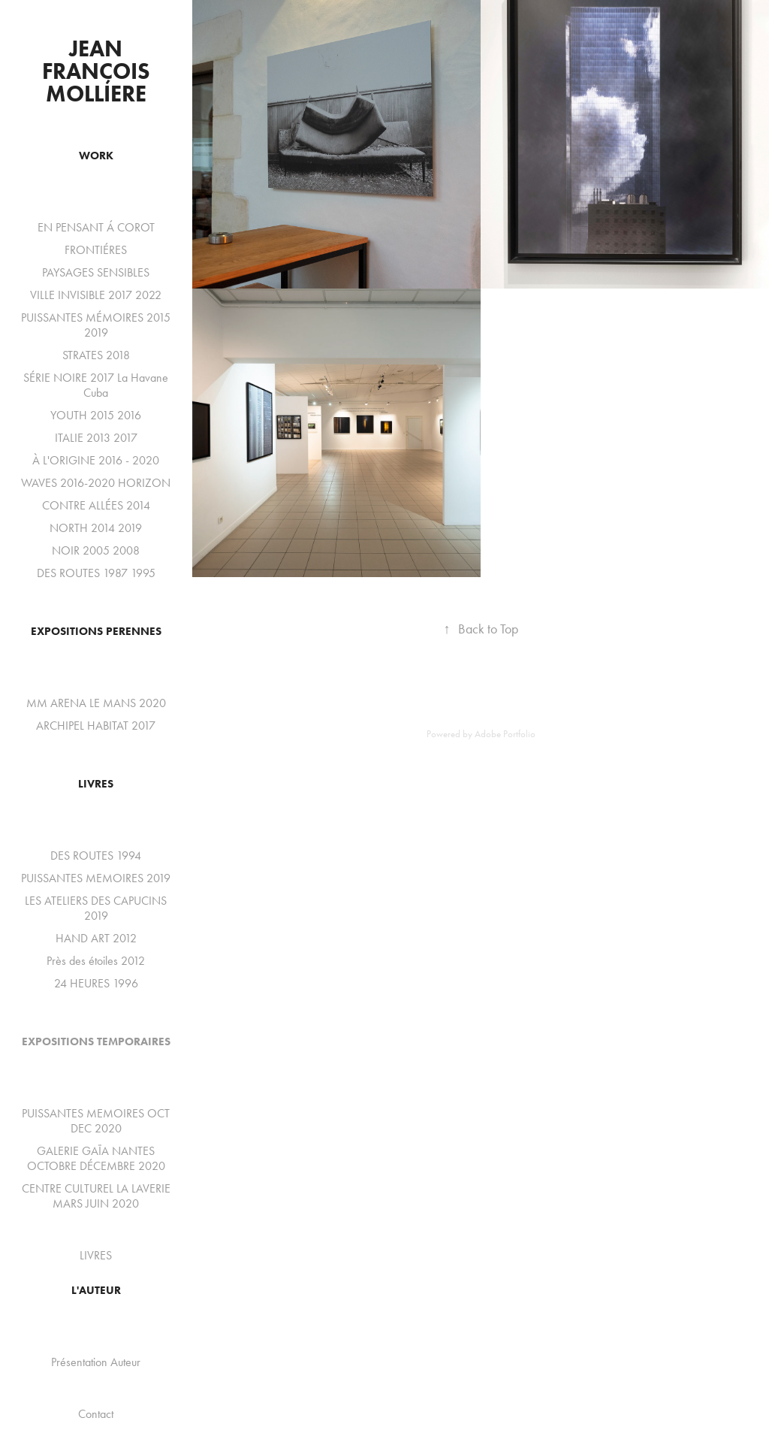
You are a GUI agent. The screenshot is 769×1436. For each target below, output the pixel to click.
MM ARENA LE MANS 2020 (96, 703)
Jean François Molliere (98, 71)
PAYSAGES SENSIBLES (95, 272)
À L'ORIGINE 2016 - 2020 (95, 460)
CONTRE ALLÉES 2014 (96, 505)
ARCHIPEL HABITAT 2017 (95, 725)
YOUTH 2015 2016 (95, 415)
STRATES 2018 (96, 355)
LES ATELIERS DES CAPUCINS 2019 (96, 908)
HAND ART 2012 (96, 938)
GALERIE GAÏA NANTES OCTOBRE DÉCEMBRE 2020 (96, 1158)
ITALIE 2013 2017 (96, 438)
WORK (96, 155)
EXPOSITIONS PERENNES (96, 631)
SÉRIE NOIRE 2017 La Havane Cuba (95, 385)
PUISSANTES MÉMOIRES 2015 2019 (95, 325)
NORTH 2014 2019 (96, 528)
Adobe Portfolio (505, 733)
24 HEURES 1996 (96, 983)
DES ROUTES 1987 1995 (96, 573)
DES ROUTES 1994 (95, 855)
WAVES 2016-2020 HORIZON (95, 483)
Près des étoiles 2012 (96, 961)
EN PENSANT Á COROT (96, 227)
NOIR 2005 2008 (96, 550)
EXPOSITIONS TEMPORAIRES (96, 1041)
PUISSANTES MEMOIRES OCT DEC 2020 (96, 1120)
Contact (95, 1414)
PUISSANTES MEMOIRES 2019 (95, 878)
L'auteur (96, 1290)
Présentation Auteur (95, 1362)
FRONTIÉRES (96, 250)
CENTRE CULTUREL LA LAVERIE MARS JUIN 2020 (96, 1196)
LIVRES (95, 784)
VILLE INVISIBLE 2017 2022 (95, 295)
